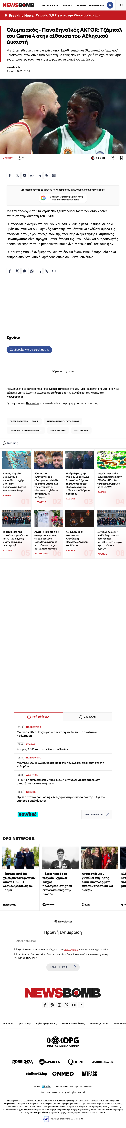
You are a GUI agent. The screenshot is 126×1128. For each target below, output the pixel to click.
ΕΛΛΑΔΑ (67, 5)
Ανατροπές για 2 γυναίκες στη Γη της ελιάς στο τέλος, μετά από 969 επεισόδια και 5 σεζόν (97, 882)
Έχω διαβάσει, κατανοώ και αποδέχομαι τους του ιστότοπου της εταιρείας (63, 949)
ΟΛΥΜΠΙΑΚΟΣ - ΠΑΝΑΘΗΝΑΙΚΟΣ (26, 430)
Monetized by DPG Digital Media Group (74, 1086)
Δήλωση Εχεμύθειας (46, 1023)
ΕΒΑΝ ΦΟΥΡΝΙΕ (58, 430)
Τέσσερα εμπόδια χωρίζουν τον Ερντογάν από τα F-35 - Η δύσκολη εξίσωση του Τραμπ (19, 882)
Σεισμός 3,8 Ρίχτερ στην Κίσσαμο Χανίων (68, 15)
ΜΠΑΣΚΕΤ (7, 158)
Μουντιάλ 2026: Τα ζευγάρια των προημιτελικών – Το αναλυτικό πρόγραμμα (57, 733)
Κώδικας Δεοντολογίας (73, 1023)
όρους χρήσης (71, 949)
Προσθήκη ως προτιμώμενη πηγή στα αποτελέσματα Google (62, 198)
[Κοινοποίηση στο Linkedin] (39, 175)
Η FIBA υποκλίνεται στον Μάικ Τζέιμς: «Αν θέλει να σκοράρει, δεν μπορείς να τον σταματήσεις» (58, 781)
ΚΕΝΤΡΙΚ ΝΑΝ (81, 430)
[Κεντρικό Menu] (120, 5)
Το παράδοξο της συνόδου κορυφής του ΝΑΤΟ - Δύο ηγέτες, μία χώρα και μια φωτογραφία (15, 538)
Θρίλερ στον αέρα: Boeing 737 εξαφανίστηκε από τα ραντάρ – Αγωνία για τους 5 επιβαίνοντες (61, 798)
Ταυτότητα (7, 1023)
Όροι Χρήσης (24, 1023)
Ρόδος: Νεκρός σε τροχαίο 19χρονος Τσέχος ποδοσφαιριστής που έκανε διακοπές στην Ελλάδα (57, 884)
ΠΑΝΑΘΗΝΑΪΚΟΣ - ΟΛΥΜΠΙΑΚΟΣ (63, 421)
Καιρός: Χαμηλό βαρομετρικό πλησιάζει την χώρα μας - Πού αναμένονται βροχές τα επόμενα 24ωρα (14, 482)
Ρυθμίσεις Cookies (99, 1023)
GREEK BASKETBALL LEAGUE (24, 421)
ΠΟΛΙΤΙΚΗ (81, 5)
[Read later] (121, 158)
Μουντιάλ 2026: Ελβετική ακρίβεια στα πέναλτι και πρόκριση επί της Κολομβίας (60, 764)
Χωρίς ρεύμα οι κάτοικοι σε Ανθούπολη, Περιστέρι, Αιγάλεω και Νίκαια (77, 538)
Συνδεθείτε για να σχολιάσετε (29, 349)
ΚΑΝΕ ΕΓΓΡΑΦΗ (63, 967)
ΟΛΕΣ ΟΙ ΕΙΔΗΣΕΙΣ (50, 5)
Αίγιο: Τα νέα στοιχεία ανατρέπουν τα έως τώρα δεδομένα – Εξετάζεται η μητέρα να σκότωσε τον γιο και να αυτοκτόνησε (46, 540)
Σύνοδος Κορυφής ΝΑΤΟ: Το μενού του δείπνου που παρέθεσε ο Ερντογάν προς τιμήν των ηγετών (109, 540)
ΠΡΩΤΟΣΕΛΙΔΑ (97, 5)
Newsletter (32, 403)
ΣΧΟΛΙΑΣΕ (98, 158)
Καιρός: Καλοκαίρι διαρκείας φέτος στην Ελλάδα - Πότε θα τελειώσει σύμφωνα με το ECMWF (109, 480)
